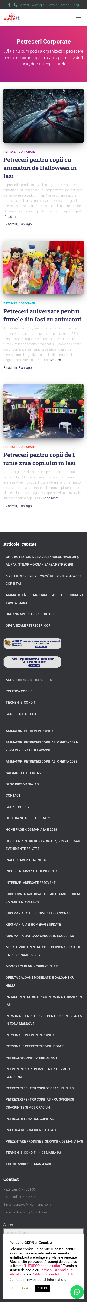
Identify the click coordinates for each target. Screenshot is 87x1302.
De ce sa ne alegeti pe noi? (28, 818)
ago (25, 224)
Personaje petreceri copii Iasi (31, 1035)
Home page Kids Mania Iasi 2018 (31, 829)
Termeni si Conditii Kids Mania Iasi (34, 1152)
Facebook (9, 5)
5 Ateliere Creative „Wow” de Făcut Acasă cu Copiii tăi (43, 580)
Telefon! (24, 5)
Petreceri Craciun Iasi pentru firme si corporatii (38, 1073)
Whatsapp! (38, 5)
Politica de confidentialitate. (53, 1274)
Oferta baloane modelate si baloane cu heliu (40, 981)
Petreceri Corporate (19, 151)
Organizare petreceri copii (29, 625)
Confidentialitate (21, 714)
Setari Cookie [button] (21, 1288)
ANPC (10, 680)
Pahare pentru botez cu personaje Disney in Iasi (44, 1001)
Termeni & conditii (59, 5)
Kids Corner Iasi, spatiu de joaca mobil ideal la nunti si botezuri (43, 898)
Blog (76, 5)
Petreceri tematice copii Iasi (30, 1119)
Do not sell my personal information (37, 1280)
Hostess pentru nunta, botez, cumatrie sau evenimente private (43, 845)
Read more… (13, 216)
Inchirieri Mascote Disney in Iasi (33, 871)
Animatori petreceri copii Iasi (31, 731)
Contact (13, 795)
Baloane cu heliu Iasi (24, 773)
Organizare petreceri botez (30, 614)
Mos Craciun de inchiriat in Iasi (32, 966)
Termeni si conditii (22, 702)
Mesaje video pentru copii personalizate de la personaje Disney (43, 951)
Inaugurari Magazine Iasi (27, 860)
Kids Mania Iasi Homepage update (33, 924)
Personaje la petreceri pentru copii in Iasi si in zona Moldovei (44, 1020)
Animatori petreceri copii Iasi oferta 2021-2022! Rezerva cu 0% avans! (42, 746)
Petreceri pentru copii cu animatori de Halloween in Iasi (40, 168)
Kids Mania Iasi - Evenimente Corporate (39, 913)
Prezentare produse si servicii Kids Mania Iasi (44, 1141)
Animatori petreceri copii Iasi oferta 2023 (41, 761)
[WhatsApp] (77, 1292)
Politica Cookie (19, 691)
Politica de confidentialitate (31, 1130)
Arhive (8, 1224)
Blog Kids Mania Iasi (22, 784)
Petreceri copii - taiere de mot (32, 1058)
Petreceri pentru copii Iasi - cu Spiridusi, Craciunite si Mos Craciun (40, 1103)
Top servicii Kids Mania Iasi (28, 1164)
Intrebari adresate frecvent (31, 882)
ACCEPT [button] (42, 1288)
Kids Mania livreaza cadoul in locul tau (40, 936)
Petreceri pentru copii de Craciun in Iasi (40, 1088)
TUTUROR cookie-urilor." (43, 1266)
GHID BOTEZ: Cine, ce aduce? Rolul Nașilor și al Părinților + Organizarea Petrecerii (43, 560)
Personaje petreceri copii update (35, 1046)
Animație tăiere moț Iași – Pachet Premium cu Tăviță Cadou (44, 599)
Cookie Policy (17, 807)
